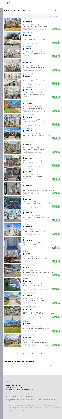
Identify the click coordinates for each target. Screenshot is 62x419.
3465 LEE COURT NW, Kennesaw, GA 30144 (35, 245)
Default (55, 11)
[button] (10, 4)
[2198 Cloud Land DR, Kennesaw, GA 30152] (12, 256)
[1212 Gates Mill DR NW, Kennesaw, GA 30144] (12, 298)
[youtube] (13, 413)
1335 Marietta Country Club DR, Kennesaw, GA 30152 (38, 314)
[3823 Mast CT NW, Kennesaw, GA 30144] (12, 38)
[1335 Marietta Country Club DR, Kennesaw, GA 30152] (12, 313)
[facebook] (6, 413)
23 (41, 353)
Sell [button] (42, 4)
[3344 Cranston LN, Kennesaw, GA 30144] (12, 51)
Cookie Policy (26, 399)
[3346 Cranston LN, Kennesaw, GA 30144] (12, 229)
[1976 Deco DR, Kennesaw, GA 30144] (12, 161)
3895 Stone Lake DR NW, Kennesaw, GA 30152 (36, 328)
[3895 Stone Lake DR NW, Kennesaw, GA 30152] (12, 326)
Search (31, 4)
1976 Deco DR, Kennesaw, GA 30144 (33, 163)
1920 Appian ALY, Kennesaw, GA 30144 (34, 81)
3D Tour (46, 370)
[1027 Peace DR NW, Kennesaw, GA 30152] (12, 24)
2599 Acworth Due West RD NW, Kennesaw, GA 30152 (39, 286)
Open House (18, 366)
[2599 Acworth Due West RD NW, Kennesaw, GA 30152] (12, 284)
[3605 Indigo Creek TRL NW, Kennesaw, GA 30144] (12, 133)
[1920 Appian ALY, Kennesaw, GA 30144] (12, 79)
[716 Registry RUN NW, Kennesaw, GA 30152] (12, 340)
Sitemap (53, 399)
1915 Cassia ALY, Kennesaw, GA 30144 (34, 67)
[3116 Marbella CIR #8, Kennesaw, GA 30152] (12, 174)
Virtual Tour (18, 370)
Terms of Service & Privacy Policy (14, 399)
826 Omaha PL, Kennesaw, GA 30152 (33, 108)
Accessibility (9, 401)
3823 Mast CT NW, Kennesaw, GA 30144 (34, 40)
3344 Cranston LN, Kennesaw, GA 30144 (34, 53)
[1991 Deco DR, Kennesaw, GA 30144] (12, 147)
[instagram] (10, 413)
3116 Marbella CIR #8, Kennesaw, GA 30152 (35, 176)
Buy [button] (37, 4)
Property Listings (46, 399)
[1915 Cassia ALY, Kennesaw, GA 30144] (12, 65)
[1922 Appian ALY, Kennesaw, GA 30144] (12, 92)
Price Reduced (46, 366)
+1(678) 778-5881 (10, 389)
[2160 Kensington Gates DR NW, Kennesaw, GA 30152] (12, 188)
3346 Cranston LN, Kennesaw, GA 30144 (34, 231)
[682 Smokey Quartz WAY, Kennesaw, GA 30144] (12, 215)
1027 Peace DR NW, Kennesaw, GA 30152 (35, 26)
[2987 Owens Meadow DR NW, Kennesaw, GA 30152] (12, 270)
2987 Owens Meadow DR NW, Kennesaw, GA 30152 (38, 272)
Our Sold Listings (53, 4)
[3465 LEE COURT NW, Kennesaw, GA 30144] (12, 243)
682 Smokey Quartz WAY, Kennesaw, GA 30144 (37, 217)
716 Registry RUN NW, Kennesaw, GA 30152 (35, 342)
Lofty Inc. (14, 396)
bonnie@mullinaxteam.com (25, 389)
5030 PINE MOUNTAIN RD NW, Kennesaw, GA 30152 (38, 204)
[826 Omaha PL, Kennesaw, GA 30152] (12, 106)
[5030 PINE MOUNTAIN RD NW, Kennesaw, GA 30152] (12, 202)
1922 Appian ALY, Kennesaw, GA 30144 (34, 94)
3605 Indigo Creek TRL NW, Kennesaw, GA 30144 (37, 135)
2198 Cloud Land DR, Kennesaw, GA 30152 (35, 258)
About (24, 4)
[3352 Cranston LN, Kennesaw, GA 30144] (12, 120)
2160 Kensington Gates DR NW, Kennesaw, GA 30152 (38, 190)
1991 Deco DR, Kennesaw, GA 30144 (33, 149)
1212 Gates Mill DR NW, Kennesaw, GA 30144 (36, 300)
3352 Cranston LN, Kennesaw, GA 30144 (34, 122)
